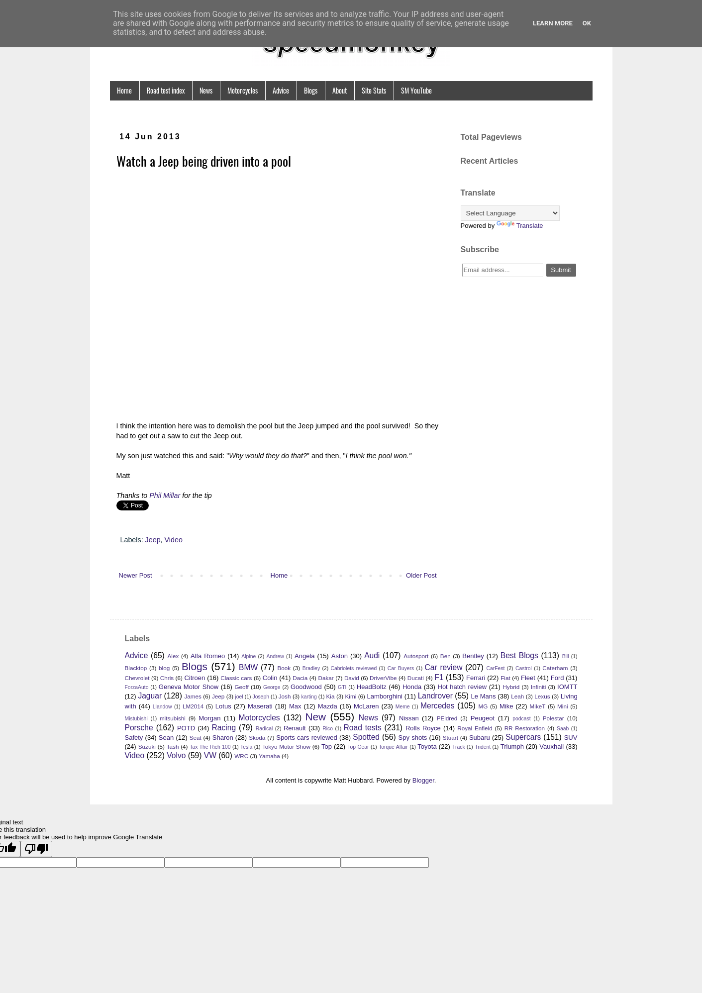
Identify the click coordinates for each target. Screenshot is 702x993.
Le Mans (483, 696)
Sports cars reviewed (306, 737)
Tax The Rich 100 (210, 747)
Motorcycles (242, 90)
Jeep (153, 540)
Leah (517, 696)
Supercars (523, 737)
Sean (166, 737)
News (206, 90)
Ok (587, 23)
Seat (195, 737)
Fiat (505, 678)
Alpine (248, 656)
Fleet (528, 678)
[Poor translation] (36, 849)
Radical (264, 728)
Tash (173, 746)
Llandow (162, 706)
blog (164, 668)
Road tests (363, 727)
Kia (330, 696)
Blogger (423, 780)
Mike (506, 706)
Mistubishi (136, 718)
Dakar (325, 678)
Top (326, 746)
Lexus (542, 696)
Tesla (246, 747)
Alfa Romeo (208, 656)
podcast (521, 718)
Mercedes (437, 705)
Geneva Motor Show (188, 687)
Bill (565, 656)
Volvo (176, 755)
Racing (224, 727)
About (339, 90)
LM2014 (193, 706)
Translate (520, 225)
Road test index (166, 90)
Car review (444, 667)
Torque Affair (393, 747)
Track (458, 747)
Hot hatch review (462, 687)
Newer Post (135, 575)
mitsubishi (173, 718)
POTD (186, 728)
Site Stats (374, 90)
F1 (438, 677)
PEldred (447, 718)
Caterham (555, 668)
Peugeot (483, 718)
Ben (445, 656)
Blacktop (136, 668)
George (272, 687)
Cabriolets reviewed (354, 668)
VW (210, 755)
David (351, 678)
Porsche (139, 727)
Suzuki (147, 746)
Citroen (194, 678)
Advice (281, 90)
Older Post (421, 575)
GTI (342, 687)
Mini (562, 706)
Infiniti (538, 687)
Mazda (327, 706)
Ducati (415, 678)
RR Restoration (524, 728)
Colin (270, 678)
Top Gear (358, 747)
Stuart (450, 737)
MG (483, 706)
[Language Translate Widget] (510, 213)
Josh (285, 696)
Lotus (223, 706)
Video (174, 540)
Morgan (209, 718)
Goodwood (306, 687)
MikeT (538, 706)
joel (239, 696)
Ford (557, 678)
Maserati (260, 706)
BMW (248, 667)
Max (295, 706)
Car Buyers (401, 668)
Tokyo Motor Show (286, 746)
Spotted (366, 737)
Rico (327, 728)
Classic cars (236, 678)
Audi (372, 655)
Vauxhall (551, 746)
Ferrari (475, 678)
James (192, 696)
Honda (411, 687)
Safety (134, 737)
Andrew (275, 656)
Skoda (257, 737)
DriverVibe (383, 678)
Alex (173, 656)
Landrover (435, 696)
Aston (339, 656)
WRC (241, 756)
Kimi (351, 696)
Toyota (426, 746)
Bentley (473, 656)
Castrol (523, 668)
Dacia (300, 678)
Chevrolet (137, 678)
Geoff (241, 687)
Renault (295, 728)
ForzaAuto (137, 687)
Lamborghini (384, 696)
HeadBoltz (372, 687)
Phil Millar (164, 495)
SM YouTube (416, 90)
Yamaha (269, 756)
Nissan (409, 718)
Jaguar (150, 696)
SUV (571, 737)
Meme (403, 706)
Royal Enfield (474, 728)
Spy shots (413, 737)
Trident (483, 747)
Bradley (311, 668)
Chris (167, 678)
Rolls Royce (423, 728)
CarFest (496, 668)
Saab (563, 728)
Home (124, 90)
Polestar (553, 718)
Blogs (310, 90)
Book (284, 668)
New (315, 716)
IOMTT (567, 687)
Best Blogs (519, 655)
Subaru (479, 737)
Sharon (222, 737)
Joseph (260, 696)
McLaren (366, 706)
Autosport (415, 656)
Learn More (553, 23)
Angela (304, 656)
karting (309, 696)
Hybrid (510, 687)
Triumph (512, 746)
